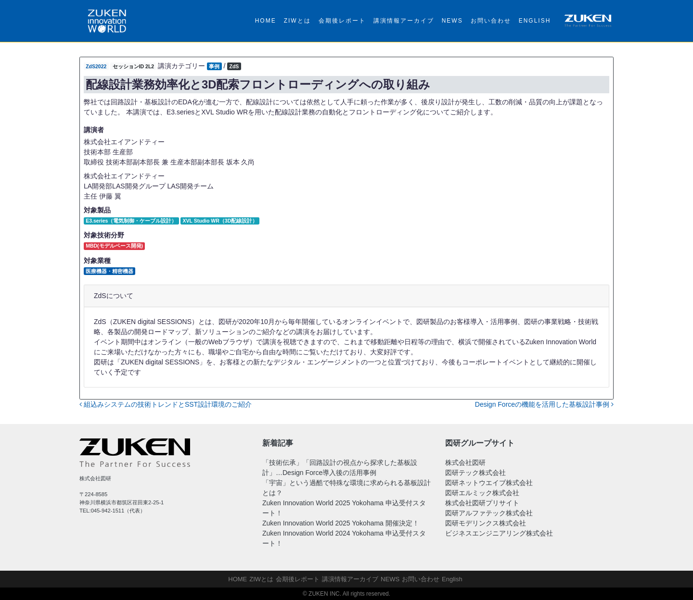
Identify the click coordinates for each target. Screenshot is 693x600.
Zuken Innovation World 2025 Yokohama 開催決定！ (340, 523)
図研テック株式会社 (475, 472)
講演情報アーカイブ (403, 20)
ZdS (234, 66)
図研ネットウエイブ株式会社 (489, 483)
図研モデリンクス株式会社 (485, 523)
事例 (214, 66)
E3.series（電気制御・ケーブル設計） (131, 221)
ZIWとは (297, 20)
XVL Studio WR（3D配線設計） (220, 221)
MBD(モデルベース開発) (114, 246)
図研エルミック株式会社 (482, 493)
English (535, 20)
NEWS (452, 20)
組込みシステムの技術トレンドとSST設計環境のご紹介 (165, 404)
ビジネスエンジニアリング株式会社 (499, 533)
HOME (265, 20)
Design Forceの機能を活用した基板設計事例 (544, 404)
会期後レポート (342, 20)
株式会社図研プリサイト (482, 503)
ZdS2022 (96, 66)
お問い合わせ (491, 20)
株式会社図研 (465, 462)
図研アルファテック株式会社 (489, 513)
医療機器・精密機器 (109, 271)
